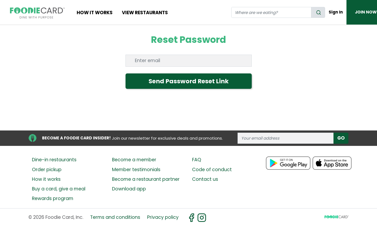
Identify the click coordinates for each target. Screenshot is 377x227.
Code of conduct (212, 169)
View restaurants (145, 12)
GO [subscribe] (341, 138)
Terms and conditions (115, 217)
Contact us (205, 179)
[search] (318, 12)
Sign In (336, 12)
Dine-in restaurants (54, 159)
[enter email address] (286, 138)
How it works (46, 179)
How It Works (95, 12)
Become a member (134, 159)
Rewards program (52, 198)
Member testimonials (136, 169)
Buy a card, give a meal (58, 189)
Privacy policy (163, 217)
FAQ (196, 159)
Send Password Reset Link (189, 81)
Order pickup (47, 169)
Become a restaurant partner (146, 179)
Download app (129, 189)
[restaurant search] (271, 12)
